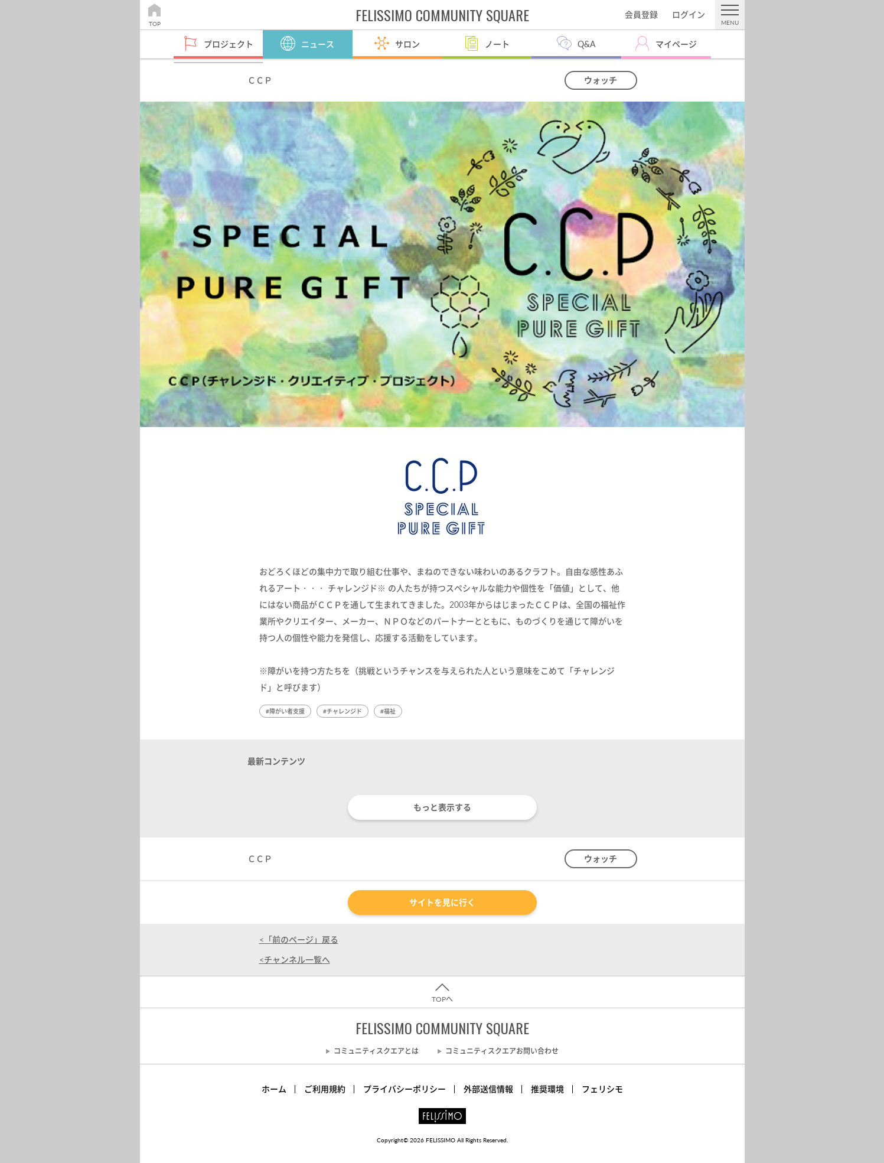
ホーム (274, 1089)
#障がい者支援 (285, 711)
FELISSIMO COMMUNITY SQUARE (442, 1027)
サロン (407, 44)
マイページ (676, 44)
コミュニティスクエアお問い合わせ (502, 1051)
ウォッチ (600, 80)
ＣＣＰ (259, 80)
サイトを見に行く (442, 902)
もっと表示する (442, 807)
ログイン (688, 14)
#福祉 (388, 711)
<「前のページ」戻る (298, 939)
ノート (497, 44)
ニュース (317, 44)
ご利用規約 (324, 1089)
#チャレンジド (342, 711)
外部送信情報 (488, 1089)
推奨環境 (547, 1089)
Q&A (586, 44)
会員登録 (641, 14)
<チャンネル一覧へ (294, 959)
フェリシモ (602, 1089)
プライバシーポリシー (404, 1089)
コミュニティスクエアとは (376, 1051)
